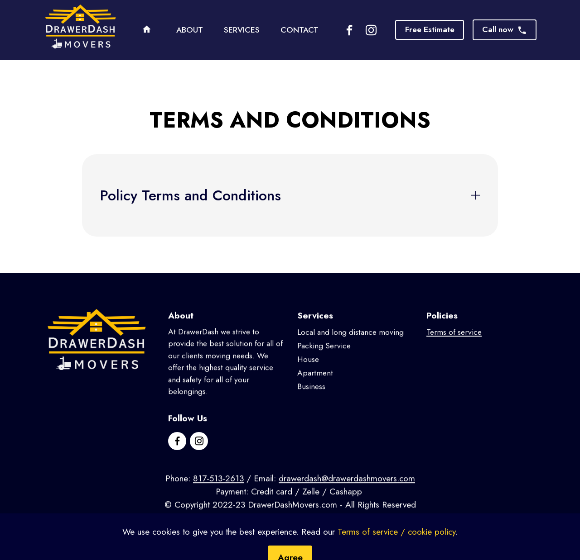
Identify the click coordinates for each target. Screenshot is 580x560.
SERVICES (242, 30)
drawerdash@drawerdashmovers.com (347, 486)
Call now (504, 29)
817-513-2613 (218, 486)
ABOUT (189, 30)
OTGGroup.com (332, 525)
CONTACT (299, 30)
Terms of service (454, 340)
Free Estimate (429, 29)
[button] (290, 195)
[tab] (290, 195)
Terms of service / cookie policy (396, 547)
